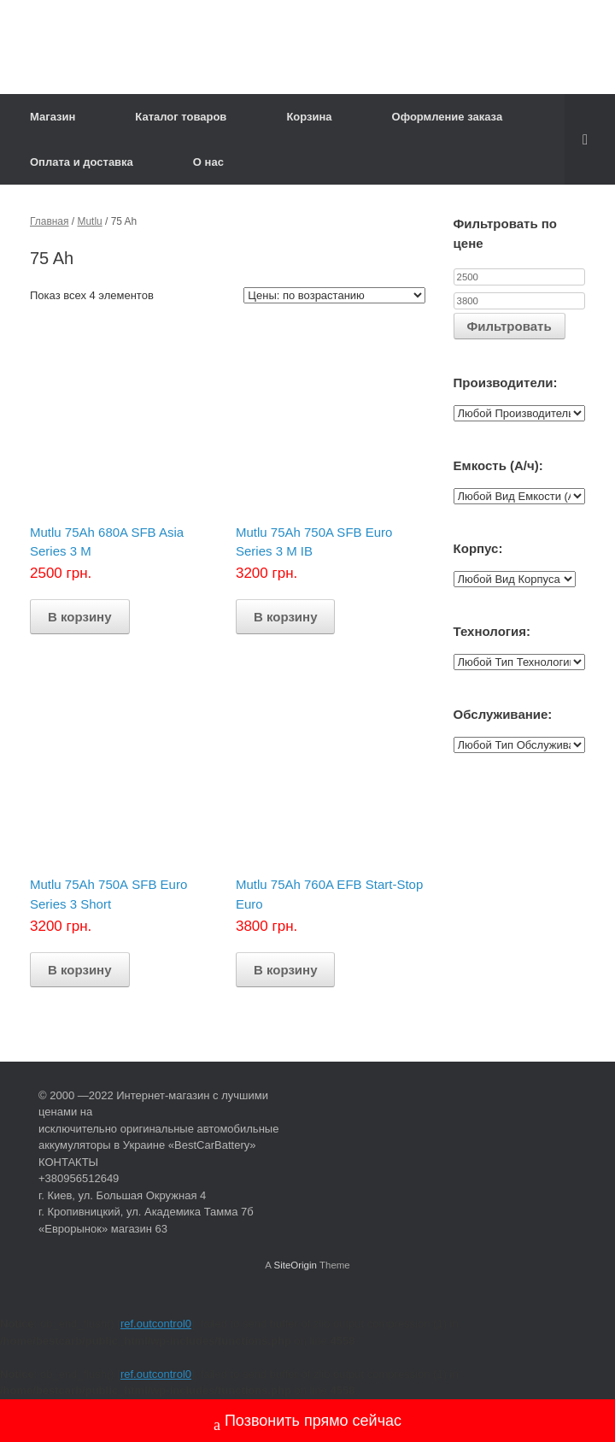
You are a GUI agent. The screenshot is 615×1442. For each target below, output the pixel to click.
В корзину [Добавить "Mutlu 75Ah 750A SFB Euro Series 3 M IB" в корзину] (286, 616)
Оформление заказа (447, 116)
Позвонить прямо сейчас (307, 1422)
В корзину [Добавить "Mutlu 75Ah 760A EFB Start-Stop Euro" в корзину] (286, 969)
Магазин (52, 116)
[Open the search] (590, 139)
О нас (208, 162)
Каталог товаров (180, 116)
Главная (49, 221)
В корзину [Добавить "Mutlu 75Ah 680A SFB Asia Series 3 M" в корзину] (80, 616)
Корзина (308, 116)
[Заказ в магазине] (334, 295)
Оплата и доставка (81, 162)
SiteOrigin (295, 1265)
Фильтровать (509, 326)
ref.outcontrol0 (155, 1323)
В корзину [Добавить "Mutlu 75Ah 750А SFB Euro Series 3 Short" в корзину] (80, 969)
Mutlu (89, 221)
